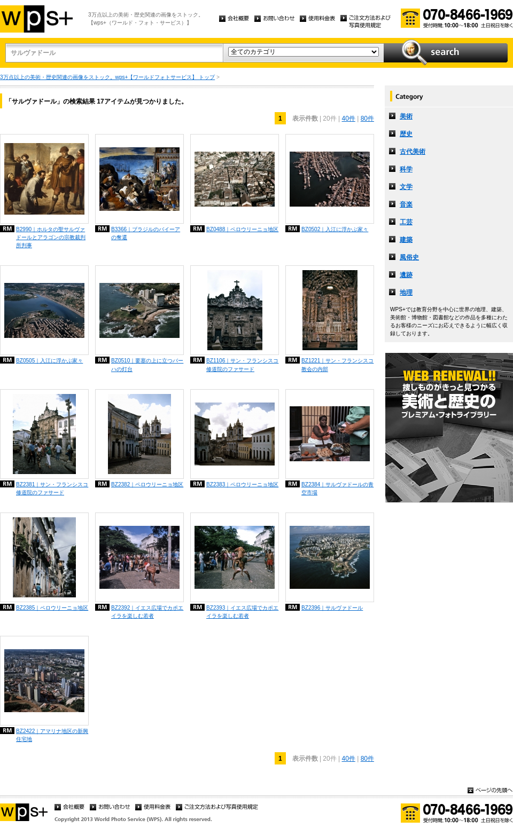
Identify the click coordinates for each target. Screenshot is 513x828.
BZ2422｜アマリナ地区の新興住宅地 (52, 735)
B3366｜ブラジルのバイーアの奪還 (145, 233)
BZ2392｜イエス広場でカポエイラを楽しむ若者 (147, 612)
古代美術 (412, 151)
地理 (406, 292)
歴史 (406, 134)
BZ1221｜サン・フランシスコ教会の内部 (337, 365)
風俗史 (409, 257)
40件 (348, 118)
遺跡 (406, 275)
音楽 (406, 204)
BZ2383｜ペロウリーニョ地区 (242, 484)
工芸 (406, 222)
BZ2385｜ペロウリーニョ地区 (52, 608)
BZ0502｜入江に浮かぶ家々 (334, 229)
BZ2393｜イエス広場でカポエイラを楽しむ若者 (242, 612)
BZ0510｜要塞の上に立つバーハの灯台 (147, 365)
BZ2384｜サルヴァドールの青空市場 (337, 488)
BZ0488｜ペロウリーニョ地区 (242, 229)
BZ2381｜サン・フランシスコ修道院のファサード (52, 488)
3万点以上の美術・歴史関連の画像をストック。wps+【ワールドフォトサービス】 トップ (107, 77)
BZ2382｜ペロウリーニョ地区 (147, 484)
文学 (406, 187)
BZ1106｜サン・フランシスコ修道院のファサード (242, 365)
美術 (406, 116)
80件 (367, 118)
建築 (406, 239)
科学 (406, 169)
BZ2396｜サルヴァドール (332, 608)
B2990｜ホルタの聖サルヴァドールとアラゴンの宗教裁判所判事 (51, 237)
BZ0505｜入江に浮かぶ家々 (49, 361)
